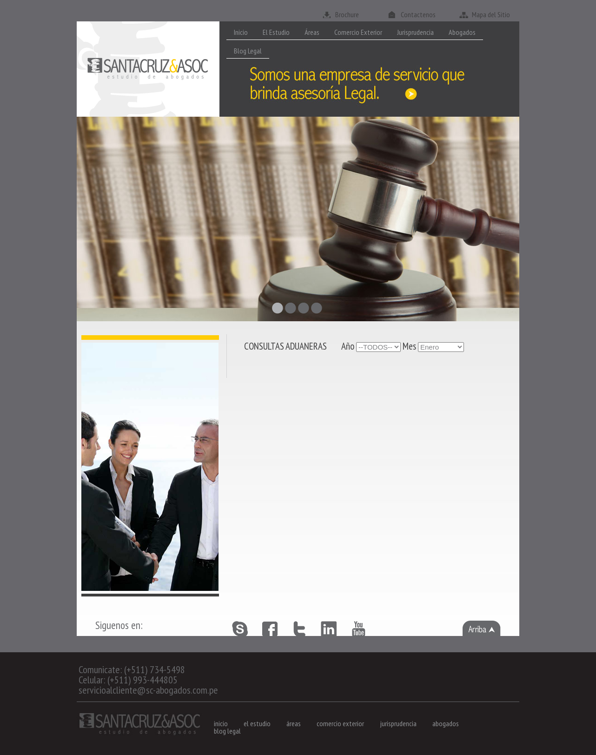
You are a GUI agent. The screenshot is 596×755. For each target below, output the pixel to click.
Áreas (312, 32)
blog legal (227, 731)
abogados (445, 723)
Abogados (462, 32)
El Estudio (276, 32)
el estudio (257, 723)
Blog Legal (248, 50)
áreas (293, 723)
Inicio (241, 32)
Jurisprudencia (415, 32)
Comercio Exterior (358, 32)
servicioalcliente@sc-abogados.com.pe (148, 689)
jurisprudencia (398, 723)
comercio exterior (340, 723)
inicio (221, 723)
